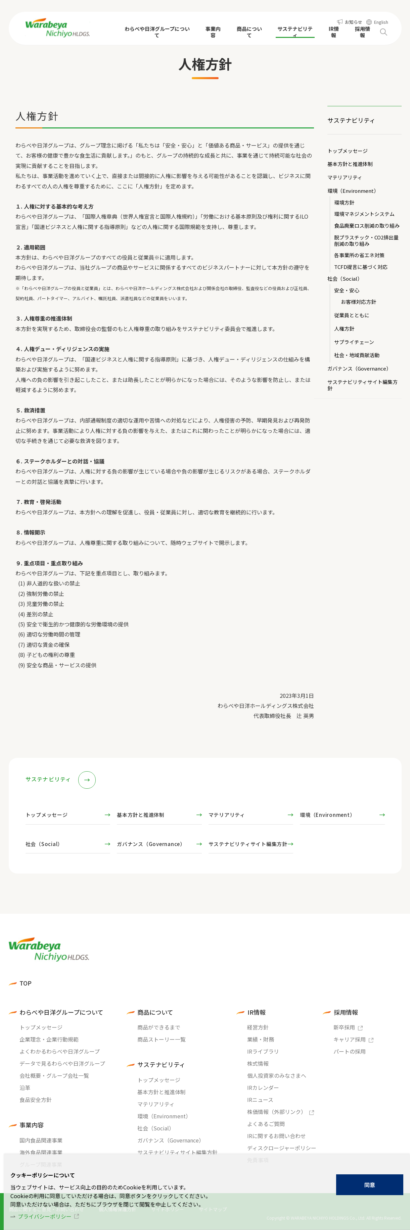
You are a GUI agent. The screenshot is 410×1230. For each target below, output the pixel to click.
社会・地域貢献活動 (356, 355)
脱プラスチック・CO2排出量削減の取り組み (366, 240)
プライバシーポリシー (45, 1216)
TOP (25, 983)
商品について (155, 1012)
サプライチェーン (354, 342)
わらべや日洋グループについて (61, 1012)
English (381, 22)
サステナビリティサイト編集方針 (362, 385)
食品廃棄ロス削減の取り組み (367, 226)
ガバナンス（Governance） (359, 369)
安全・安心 (346, 290)
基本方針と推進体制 (350, 164)
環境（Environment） (353, 191)
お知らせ (353, 22)
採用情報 (346, 1012)
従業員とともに (351, 315)
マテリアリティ (344, 177)
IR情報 (256, 1012)
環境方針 (344, 203)
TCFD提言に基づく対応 (361, 267)
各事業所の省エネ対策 (359, 255)
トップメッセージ (347, 151)
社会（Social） (344, 279)
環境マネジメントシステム (364, 214)
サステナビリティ (351, 120)
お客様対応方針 (358, 302)
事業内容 (31, 1125)
